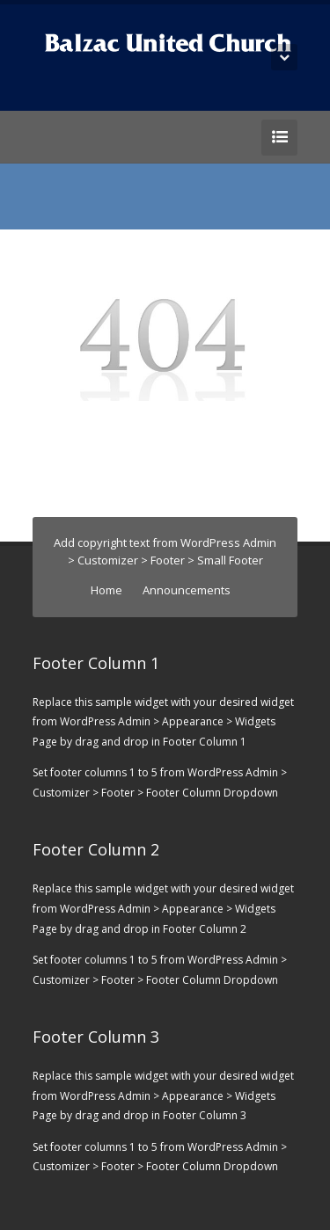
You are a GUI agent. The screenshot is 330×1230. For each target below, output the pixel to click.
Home (106, 590)
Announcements (187, 590)
